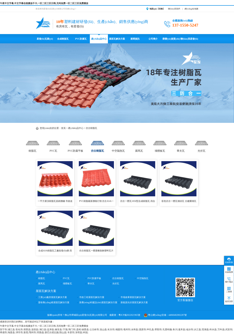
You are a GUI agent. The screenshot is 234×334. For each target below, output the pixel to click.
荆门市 (71, 329)
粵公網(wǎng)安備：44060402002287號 (165, 315)
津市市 (19, 332)
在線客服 (229, 260)
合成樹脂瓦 (63, 39)
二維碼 (229, 290)
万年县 (221, 329)
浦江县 (11, 329)
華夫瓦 (180, 144)
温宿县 (34, 329)
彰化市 (19, 329)
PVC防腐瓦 (81, 39)
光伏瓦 (201, 144)
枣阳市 (158, 329)
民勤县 (40, 332)
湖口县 (42, 329)
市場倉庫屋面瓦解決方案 (133, 297)
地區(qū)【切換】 (157, 9)
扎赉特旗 (167, 329)
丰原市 (70, 332)
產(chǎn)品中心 (99, 39)
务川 (175, 329)
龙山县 (103, 329)
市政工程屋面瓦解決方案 (91, 297)
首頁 (63, 128)
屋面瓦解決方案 (117, 39)
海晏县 (11, 332)
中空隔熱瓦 (118, 144)
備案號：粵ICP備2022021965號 (124, 315)
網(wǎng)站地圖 (191, 9)
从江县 (197, 329)
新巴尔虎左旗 (51, 332)
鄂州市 (32, 332)
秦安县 (58, 329)
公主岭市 (94, 329)
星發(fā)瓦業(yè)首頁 (45, 40)
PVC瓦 (53, 144)
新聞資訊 (135, 39)
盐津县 (50, 329)
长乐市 (111, 329)
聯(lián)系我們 (174, 9)
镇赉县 (85, 329)
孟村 (78, 329)
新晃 (26, 332)
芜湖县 (205, 329)
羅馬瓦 (139, 144)
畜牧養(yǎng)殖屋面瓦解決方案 (53, 302)
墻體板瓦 (159, 144)
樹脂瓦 (32, 144)
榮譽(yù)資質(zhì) (171, 39)
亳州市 (126, 329)
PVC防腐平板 (75, 144)
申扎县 (150, 329)
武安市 (228, 329)
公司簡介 (153, 39)
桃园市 (119, 329)
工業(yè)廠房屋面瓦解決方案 (52, 297)
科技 (85, 332)
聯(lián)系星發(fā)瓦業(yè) (189, 40)
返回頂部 (229, 300)
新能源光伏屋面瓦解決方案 (134, 302)
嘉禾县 (181, 329)
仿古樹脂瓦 (91, 128)
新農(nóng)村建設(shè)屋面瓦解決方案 (98, 302)
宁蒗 (65, 329)
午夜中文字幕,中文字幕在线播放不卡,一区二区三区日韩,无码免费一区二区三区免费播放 (44, 3)
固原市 (142, 329)
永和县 (134, 329)
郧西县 (27, 329)
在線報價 (229, 270)
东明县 (78, 332)
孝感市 (3, 332)
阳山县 (62, 332)
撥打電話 (229, 280)
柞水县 (213, 329)
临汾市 (189, 329)
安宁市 (3, 329)
